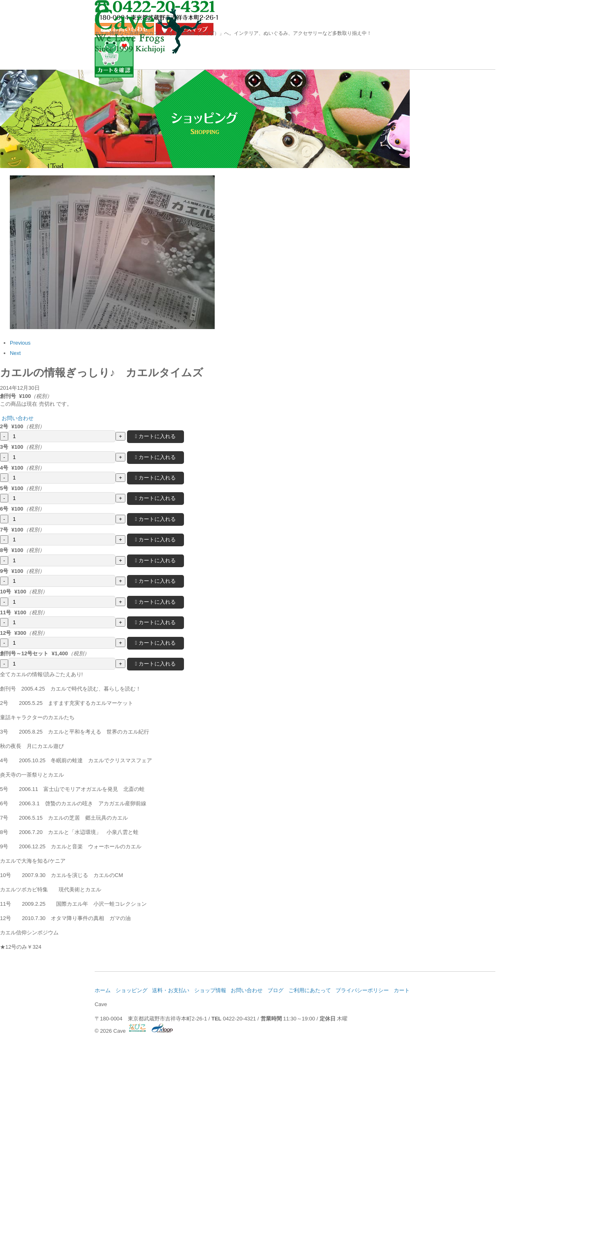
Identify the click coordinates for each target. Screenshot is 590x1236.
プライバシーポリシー (421, 1173)
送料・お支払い (262, 83)
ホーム (123, 83)
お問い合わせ (466, 83)
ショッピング (190, 83)
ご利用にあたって (363, 1173)
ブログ (400, 83)
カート (466, 1173)
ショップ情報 (334, 83)
